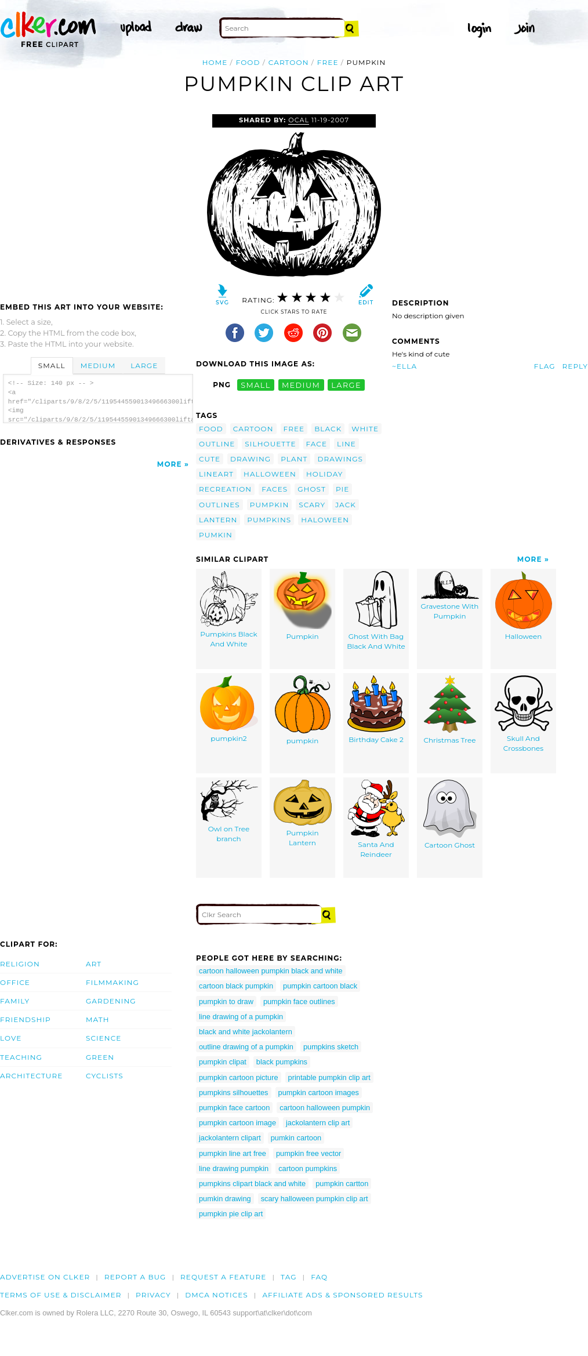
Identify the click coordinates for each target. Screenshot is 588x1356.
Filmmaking (112, 982)
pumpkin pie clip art (231, 1213)
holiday (324, 474)
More (169, 464)
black (328, 428)
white (365, 428)
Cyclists (105, 1075)
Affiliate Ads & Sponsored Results (342, 1294)
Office (15, 982)
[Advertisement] (97, 201)
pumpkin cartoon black (320, 985)
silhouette (270, 443)
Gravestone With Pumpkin (450, 595)
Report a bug (135, 1277)
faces (275, 489)
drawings (340, 459)
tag (288, 1277)
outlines (219, 504)
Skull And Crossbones (524, 713)
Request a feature (223, 1277)
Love (10, 1038)
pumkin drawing (225, 1198)
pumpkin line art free (232, 1153)
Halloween (523, 606)
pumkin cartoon (296, 1137)
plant (294, 459)
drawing (250, 459)
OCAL (298, 120)
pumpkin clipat (222, 1061)
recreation (225, 489)
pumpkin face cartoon (234, 1107)
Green (100, 1057)
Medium (98, 365)
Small (52, 365)
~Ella (404, 366)
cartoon (288, 62)
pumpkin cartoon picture (238, 1077)
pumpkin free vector (308, 1153)
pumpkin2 (229, 709)
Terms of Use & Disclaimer (61, 1294)
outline (217, 443)
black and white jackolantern (245, 1031)
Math (98, 1019)
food (248, 62)
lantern (218, 519)
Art (93, 963)
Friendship (25, 1019)
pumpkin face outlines (299, 1001)
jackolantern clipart (230, 1137)
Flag (545, 366)
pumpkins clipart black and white (252, 1183)
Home (215, 62)
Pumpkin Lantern (303, 813)
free (328, 62)
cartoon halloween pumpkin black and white (271, 970)
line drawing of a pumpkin (241, 1016)
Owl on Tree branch (229, 811)
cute (209, 459)
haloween (325, 519)
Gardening (111, 1001)
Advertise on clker (45, 1277)
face (317, 443)
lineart (216, 474)
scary (312, 504)
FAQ (319, 1277)
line (346, 443)
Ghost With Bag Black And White (376, 610)
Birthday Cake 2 (376, 709)
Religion (20, 963)
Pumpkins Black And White (229, 609)
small (256, 384)
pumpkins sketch (330, 1046)
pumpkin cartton (341, 1183)
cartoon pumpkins (307, 1168)
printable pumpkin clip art (329, 1077)
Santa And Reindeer (376, 819)
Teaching (21, 1057)
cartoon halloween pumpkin (325, 1107)
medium (301, 384)
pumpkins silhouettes (233, 1092)
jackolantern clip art (318, 1122)
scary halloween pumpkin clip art (314, 1198)
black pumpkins (281, 1061)
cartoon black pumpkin (236, 985)
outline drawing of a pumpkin (246, 1046)
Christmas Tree (450, 709)
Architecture (31, 1075)
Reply (575, 366)
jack (345, 504)
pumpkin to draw (226, 1001)
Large (144, 365)
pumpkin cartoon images (318, 1092)
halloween (270, 474)
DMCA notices (216, 1294)
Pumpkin (303, 606)
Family (15, 1001)
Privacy (153, 1294)
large (346, 384)
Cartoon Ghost (450, 814)
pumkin (216, 534)
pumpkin (269, 504)
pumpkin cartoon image (237, 1122)
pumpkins (269, 519)
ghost (311, 489)
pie (342, 489)
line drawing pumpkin (233, 1168)
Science (103, 1038)
